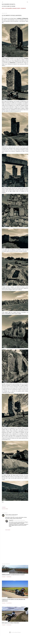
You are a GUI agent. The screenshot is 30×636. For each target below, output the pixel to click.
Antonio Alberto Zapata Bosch (11, 514)
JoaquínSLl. (11, 520)
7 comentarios (8, 576)
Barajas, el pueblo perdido (10, 623)
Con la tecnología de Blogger (15, 632)
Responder (7, 529)
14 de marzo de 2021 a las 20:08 (19, 520)
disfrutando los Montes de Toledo (13, 574)
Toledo (7, 508)
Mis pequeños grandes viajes (12, 8)
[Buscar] (27, 2)
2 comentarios (8, 624)
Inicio (3, 8)
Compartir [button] (3, 507)
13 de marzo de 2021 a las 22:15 (11, 515)
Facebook (23, 8)
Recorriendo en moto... (8, 4)
